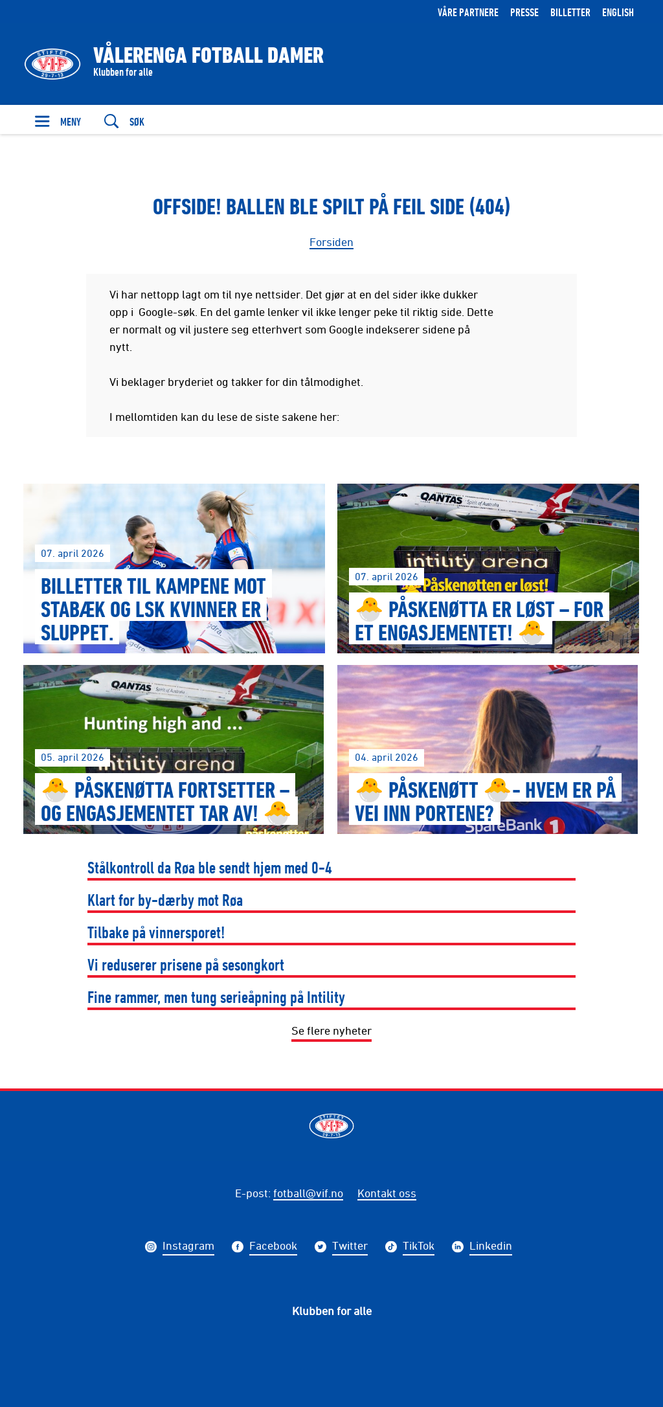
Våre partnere (468, 12)
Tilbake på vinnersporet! (156, 932)
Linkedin (490, 1247)
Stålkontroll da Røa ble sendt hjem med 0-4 (209, 867)
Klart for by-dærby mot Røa (165, 899)
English (618, 12)
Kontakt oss (386, 1192)
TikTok (418, 1247)
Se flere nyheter (331, 1030)
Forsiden (331, 241)
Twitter (350, 1247)
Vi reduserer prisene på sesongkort (185, 964)
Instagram (188, 1247)
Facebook (273, 1247)
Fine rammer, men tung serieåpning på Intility (216, 996)
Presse (524, 12)
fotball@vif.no (308, 1192)
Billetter (570, 12)
